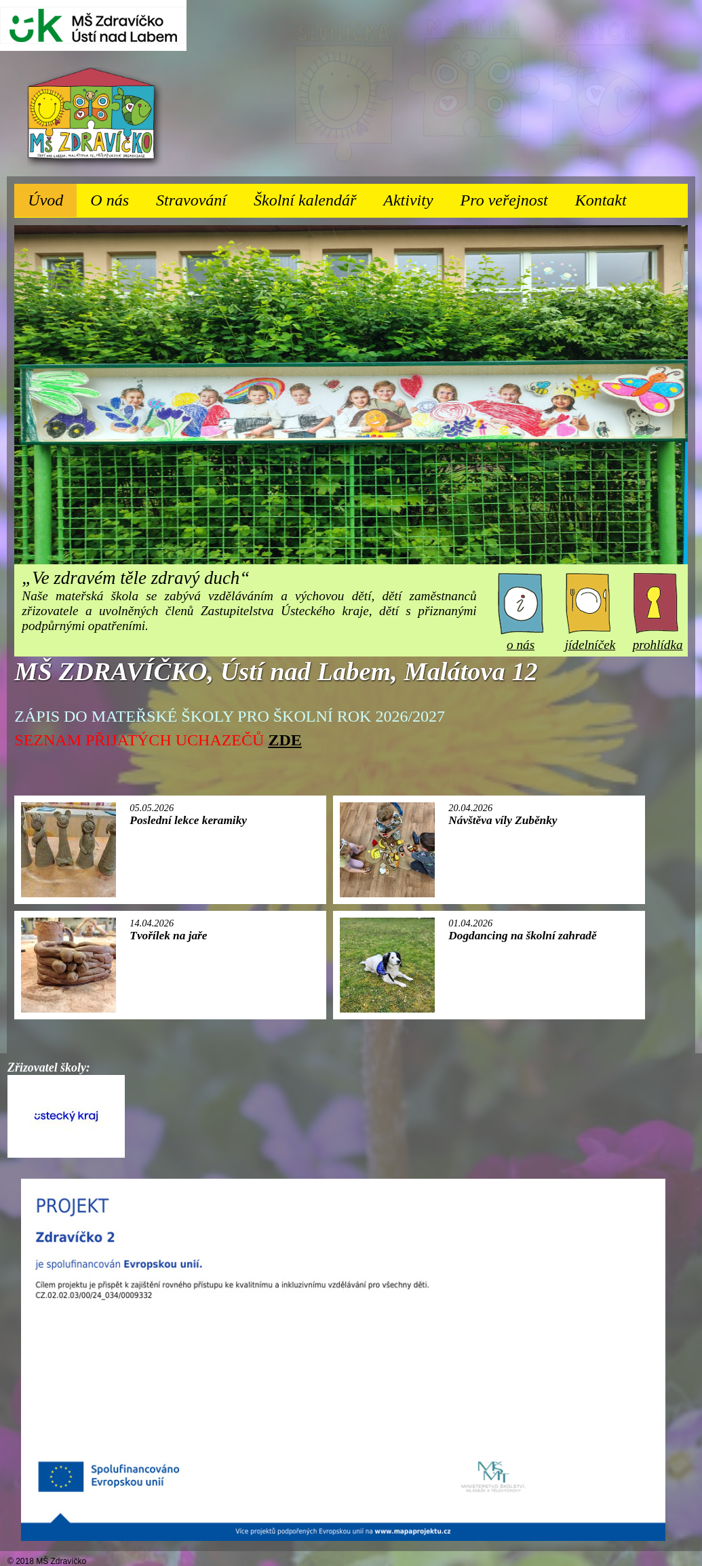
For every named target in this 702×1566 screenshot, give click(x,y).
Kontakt (601, 200)
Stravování (198, 196)
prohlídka (658, 637)
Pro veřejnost (511, 196)
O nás (116, 196)
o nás (520, 637)
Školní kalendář (305, 200)
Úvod (45, 200)
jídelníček (590, 637)
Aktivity (414, 196)
